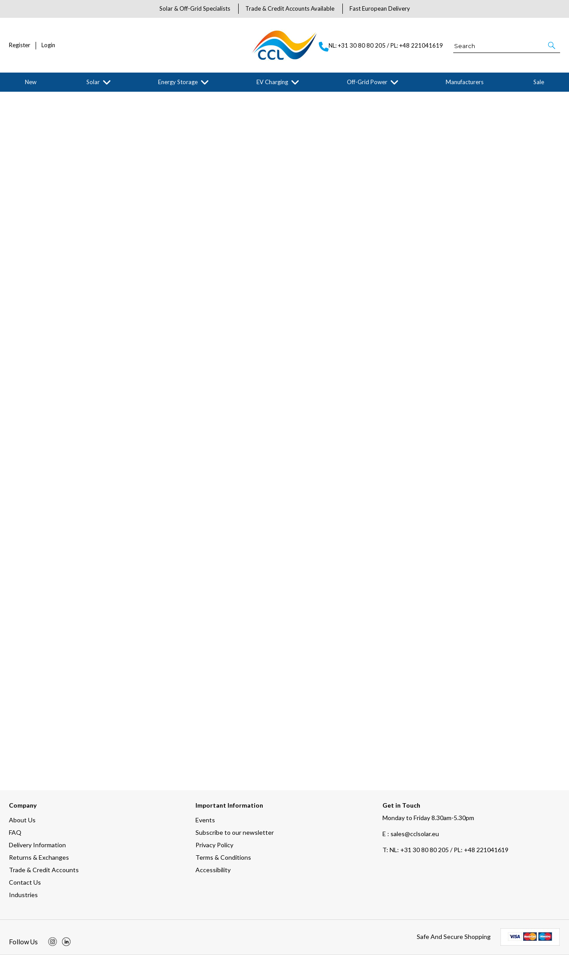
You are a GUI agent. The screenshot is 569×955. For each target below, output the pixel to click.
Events (205, 820)
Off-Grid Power (367, 81)
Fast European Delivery (380, 8)
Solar (93, 81)
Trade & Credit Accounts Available (289, 8)
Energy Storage (178, 81)
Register (19, 45)
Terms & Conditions (223, 857)
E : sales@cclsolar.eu (410, 833)
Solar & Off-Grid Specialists (194, 8)
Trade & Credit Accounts (44, 870)
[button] (552, 45)
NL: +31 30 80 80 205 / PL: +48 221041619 (445, 849)
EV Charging (272, 81)
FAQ (15, 832)
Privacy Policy (214, 845)
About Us (22, 820)
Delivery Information (37, 845)
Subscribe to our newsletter (234, 832)
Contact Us (25, 882)
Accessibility (213, 870)
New (31, 81)
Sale (538, 81)
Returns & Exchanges (39, 857)
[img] (52, 941)
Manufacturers (465, 81)
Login (48, 45)
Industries (23, 894)
